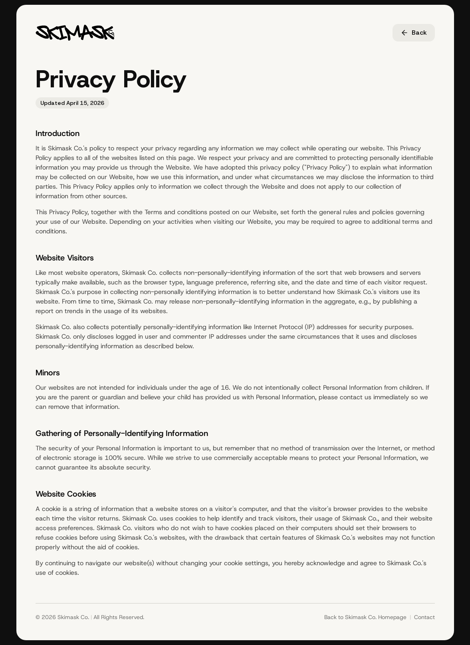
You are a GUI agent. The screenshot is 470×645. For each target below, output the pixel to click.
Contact (424, 617)
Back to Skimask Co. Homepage (365, 617)
